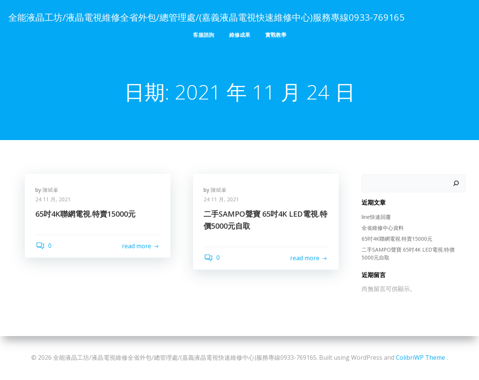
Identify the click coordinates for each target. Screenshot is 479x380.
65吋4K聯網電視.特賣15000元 (396, 238)
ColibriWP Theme (420, 357)
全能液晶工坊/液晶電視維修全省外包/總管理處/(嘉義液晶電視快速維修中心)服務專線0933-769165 (206, 17)
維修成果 (239, 34)
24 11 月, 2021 (53, 200)
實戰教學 (275, 34)
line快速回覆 (376, 216)
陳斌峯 (51, 190)
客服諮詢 (203, 34)
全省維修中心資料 (382, 227)
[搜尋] (456, 183)
